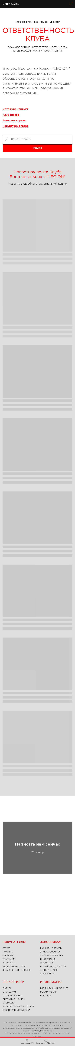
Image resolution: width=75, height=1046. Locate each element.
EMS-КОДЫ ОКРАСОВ (51, 948)
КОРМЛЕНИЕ (9, 963)
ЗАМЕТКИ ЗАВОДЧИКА (51, 955)
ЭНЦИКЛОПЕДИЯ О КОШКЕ (16, 970)
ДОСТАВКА (8, 955)
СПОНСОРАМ (9, 992)
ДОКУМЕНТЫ (46, 963)
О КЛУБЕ (7, 988)
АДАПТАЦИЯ (9, 959)
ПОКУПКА (7, 952)
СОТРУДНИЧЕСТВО (12, 995)
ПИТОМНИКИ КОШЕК (13, 999)
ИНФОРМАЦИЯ (48, 959)
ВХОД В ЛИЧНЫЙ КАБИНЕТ (54, 988)
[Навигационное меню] (70, 4)
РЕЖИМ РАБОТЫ (48, 992)
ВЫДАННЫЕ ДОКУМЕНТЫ (53, 966)
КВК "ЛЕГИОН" (13, 982)
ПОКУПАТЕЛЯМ (14, 941)
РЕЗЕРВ (6, 948)
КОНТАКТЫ (45, 995)
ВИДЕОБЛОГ (9, 1003)
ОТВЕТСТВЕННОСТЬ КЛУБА (16, 1010)
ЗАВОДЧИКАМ (50, 941)
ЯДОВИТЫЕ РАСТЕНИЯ (14, 966)
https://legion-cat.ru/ (43, 1031)
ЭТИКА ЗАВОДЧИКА (50, 952)
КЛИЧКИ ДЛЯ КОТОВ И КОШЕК (18, 1006)
